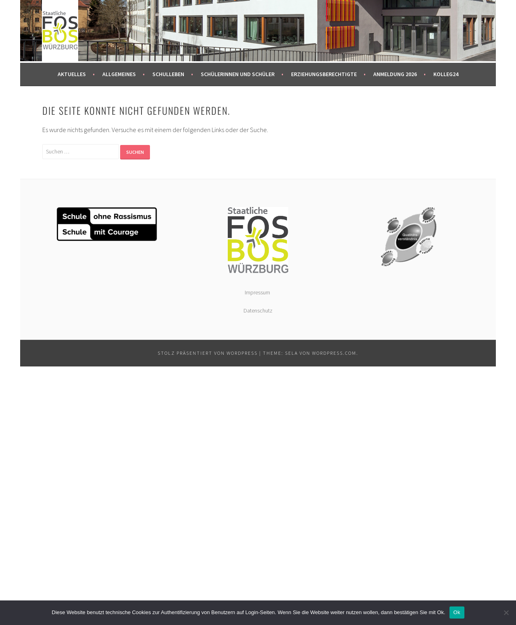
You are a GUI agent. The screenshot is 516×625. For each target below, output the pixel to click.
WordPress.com (334, 353)
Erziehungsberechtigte (324, 74)
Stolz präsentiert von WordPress (208, 353)
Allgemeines (119, 74)
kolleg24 (445, 74)
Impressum (258, 292)
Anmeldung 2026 (395, 74)
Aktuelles (72, 74)
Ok (457, 612)
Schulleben (168, 74)
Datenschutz (258, 310)
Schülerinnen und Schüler (238, 74)
